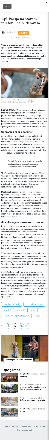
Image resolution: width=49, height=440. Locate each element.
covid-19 (21, 310)
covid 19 (7, 310)
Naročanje (15, 426)
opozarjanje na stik (34, 304)
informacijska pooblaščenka (16, 316)
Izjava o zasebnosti (24, 430)
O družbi (7, 426)
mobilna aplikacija (12, 304)
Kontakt (35, 426)
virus (33, 310)
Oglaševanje (26, 426)
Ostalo (42, 426)
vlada (37, 316)
